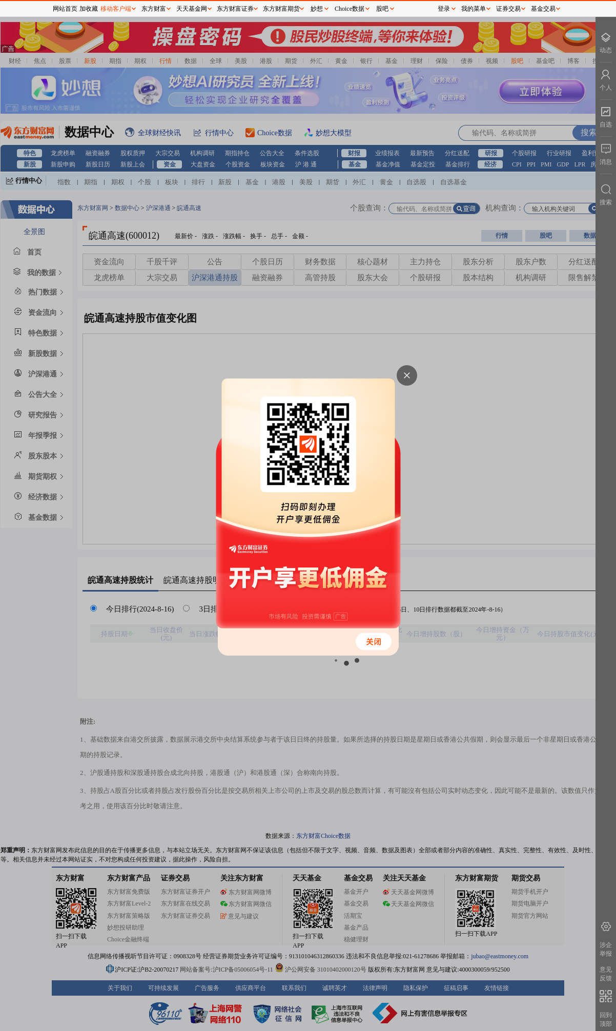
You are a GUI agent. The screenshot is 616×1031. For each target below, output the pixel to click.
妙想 (317, 8)
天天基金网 (191, 8)
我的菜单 (473, 8)
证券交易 (508, 8)
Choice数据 (349, 8)
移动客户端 (115, 8)
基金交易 (543, 8)
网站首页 (65, 8)
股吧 (382, 8)
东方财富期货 (281, 8)
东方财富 (153, 8)
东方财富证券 (235, 8)
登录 (444, 8)
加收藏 (88, 8)
